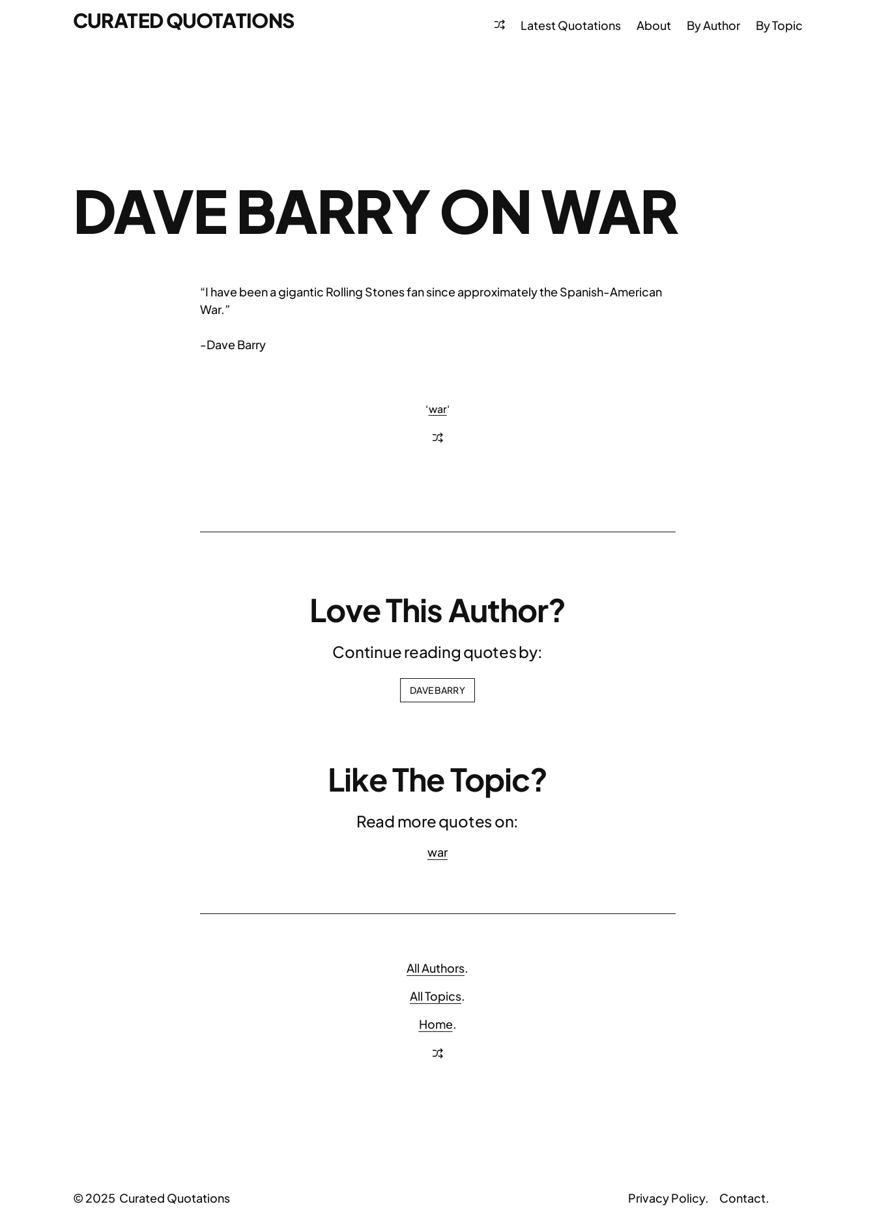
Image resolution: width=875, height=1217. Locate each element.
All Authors (436, 967)
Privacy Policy (666, 1197)
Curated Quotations (183, 20)
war (438, 409)
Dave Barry (437, 690)
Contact (742, 1197)
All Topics (435, 995)
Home (436, 1023)
